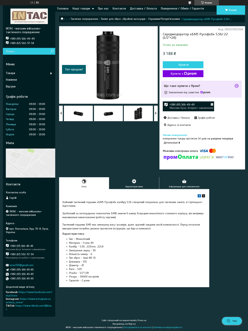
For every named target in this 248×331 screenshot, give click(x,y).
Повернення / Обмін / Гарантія (182, 8)
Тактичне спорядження (84, 19)
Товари (10, 73)
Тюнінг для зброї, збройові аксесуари (123, 19)
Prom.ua (142, 320)
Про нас (103, 8)
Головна (63, 8)
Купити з (184, 74)
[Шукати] (51, 51)
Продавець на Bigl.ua (124, 323)
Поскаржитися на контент (138, 327)
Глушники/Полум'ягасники (164, 19)
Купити (184, 65)
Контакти (119, 8)
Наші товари (81, 8)
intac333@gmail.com (21, 265)
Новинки (11, 79)
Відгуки (11, 86)
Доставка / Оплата (143, 8)
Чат (232, 321)
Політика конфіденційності (167, 327)
